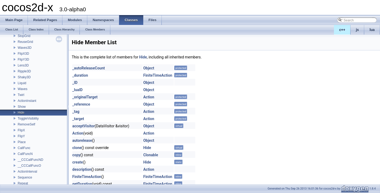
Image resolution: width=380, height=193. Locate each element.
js (357, 30)
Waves (22, 89)
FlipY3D (23, 59)
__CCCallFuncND (30, 160)
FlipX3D (23, 53)
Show (22, 107)
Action (148, 97)
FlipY (21, 136)
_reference (81, 104)
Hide (21, 112)
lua (372, 30)
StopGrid (24, 36)
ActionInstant (27, 101)
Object (148, 68)
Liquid (22, 83)
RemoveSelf (26, 124)
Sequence (25, 177)
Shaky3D (24, 77)
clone (76, 148)
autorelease (82, 140)
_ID (74, 82)
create (77, 162)
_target (78, 119)
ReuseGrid (25, 42)
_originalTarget (84, 97)
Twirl (21, 95)
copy (76, 155)
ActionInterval (27, 171)
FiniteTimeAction (157, 75)
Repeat (23, 183)
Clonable (150, 155)
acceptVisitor (83, 126)
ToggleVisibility (28, 118)
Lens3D (23, 65)
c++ (342, 30)
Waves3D (25, 48)
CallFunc (24, 148)
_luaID (77, 90)
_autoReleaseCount (88, 68)
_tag (75, 111)
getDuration (82, 184)
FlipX (21, 130)
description (81, 169)
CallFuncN (25, 154)
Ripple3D (24, 71)
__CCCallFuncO (29, 166)
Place (22, 142)
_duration (80, 75)
